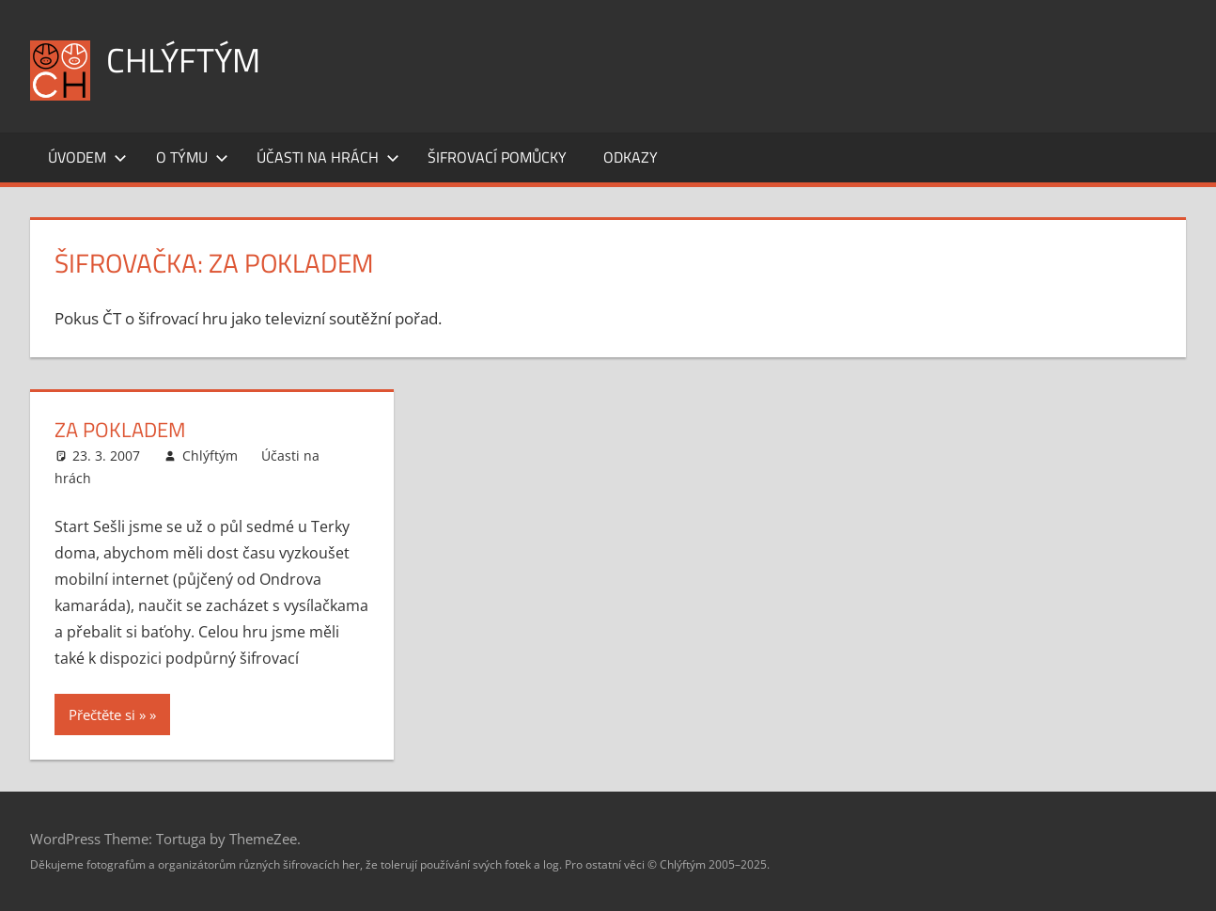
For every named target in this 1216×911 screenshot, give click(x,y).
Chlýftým (183, 60)
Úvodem (87, 157)
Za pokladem (120, 430)
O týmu (192, 157)
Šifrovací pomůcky (497, 157)
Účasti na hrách (328, 157)
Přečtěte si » (107, 714)
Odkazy (630, 157)
